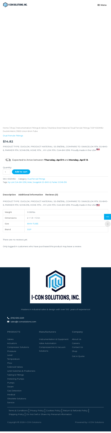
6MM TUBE (32, 225)
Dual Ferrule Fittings (80, 129)
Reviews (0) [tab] (51, 196)
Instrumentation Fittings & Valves (31, 129)
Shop (12, 129)
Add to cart (21, 173)
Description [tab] (9, 196)
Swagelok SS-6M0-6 (42, 184)
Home (6, 129)
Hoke (29, 184)
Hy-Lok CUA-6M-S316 (17, 184)
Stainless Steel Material (59, 129)
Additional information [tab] (30, 196)
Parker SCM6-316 (59, 184)
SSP (29, 231)
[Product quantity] (6, 173)
